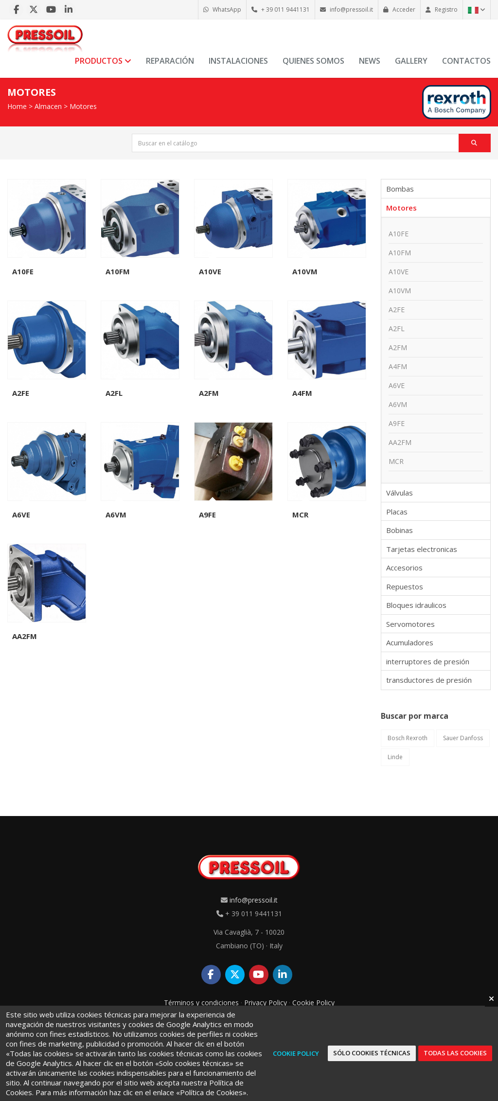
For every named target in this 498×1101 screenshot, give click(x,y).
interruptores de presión (427, 661)
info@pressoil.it (254, 900)
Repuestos (404, 586)
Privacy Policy (265, 1002)
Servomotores (410, 624)
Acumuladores (409, 642)
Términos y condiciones (201, 1002)
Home (17, 106)
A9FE (207, 514)
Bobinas (399, 530)
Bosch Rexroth (407, 738)
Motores (83, 106)
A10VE (210, 271)
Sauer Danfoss (463, 738)
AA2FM (24, 636)
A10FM (118, 271)
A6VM (116, 514)
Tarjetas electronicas (421, 549)
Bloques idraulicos (416, 605)
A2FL (114, 393)
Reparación (170, 60)
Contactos (466, 60)
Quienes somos (313, 60)
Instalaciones (238, 60)
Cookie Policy (313, 1002)
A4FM (302, 393)
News (369, 60)
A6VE (21, 514)
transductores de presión (429, 680)
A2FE (20, 393)
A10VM (305, 271)
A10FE (23, 271)
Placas (397, 511)
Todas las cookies (455, 1052)
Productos (103, 60)
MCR (300, 514)
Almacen (48, 106)
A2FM (209, 393)
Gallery (411, 60)
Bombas (400, 189)
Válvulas (399, 492)
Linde (395, 757)
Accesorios (404, 567)
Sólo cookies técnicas (371, 1052)
